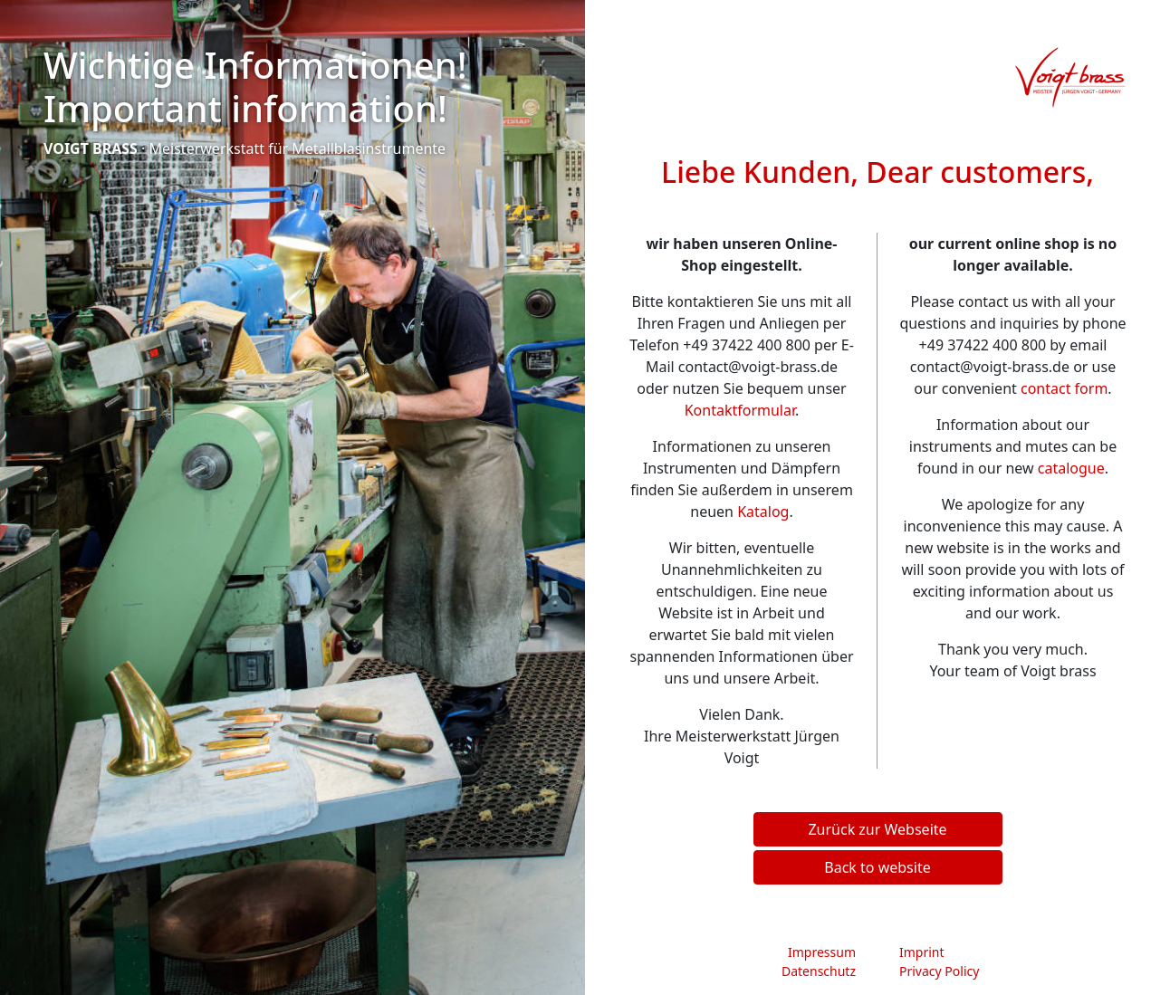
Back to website (877, 867)
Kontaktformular (740, 410)
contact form (1064, 388)
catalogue (1071, 468)
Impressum (822, 952)
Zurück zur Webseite (877, 829)
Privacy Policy (939, 971)
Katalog (763, 511)
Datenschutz (819, 971)
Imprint (922, 952)
